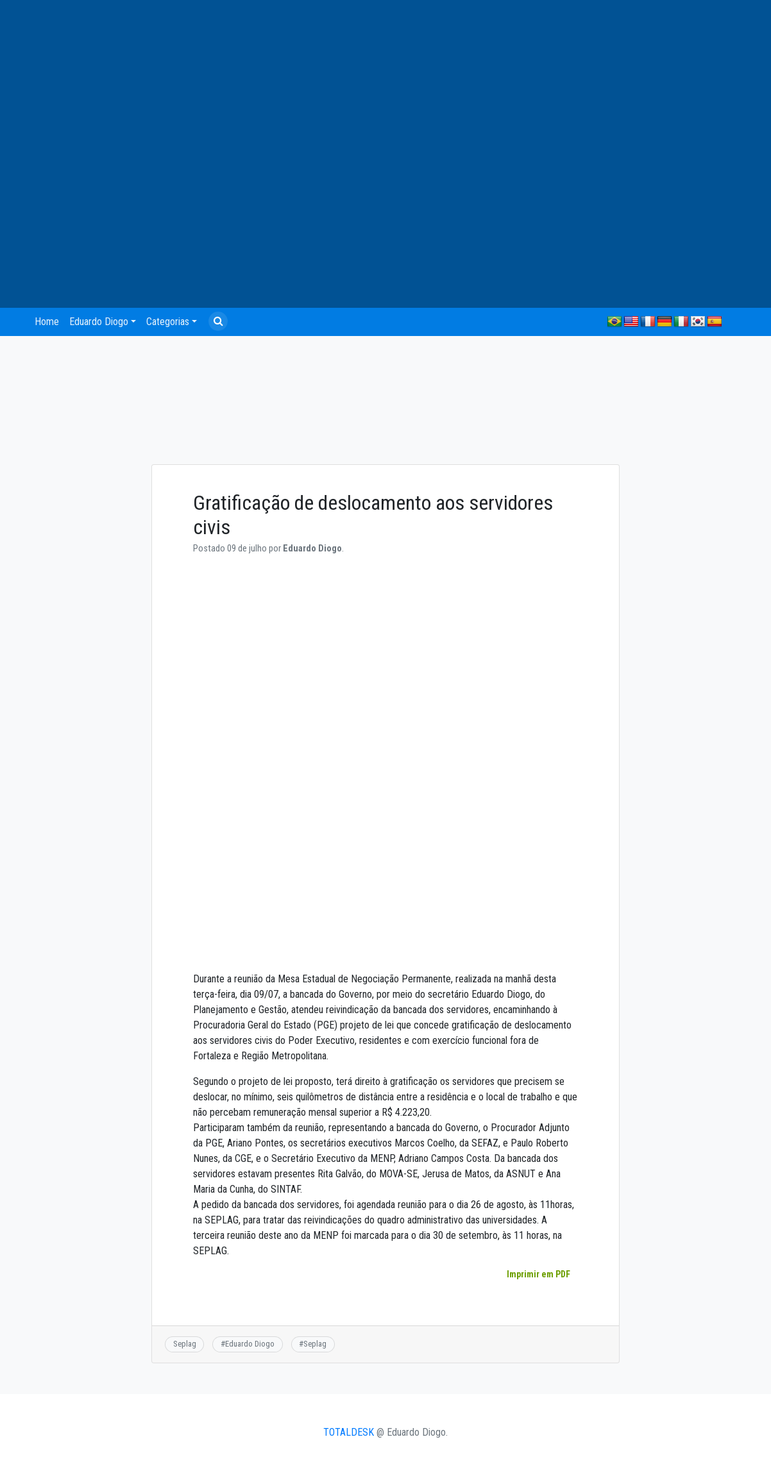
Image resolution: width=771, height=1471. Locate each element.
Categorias (167, 321)
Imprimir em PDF (538, 1274)
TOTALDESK (348, 1432)
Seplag (184, 1344)
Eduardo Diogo (98, 321)
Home (47, 321)
